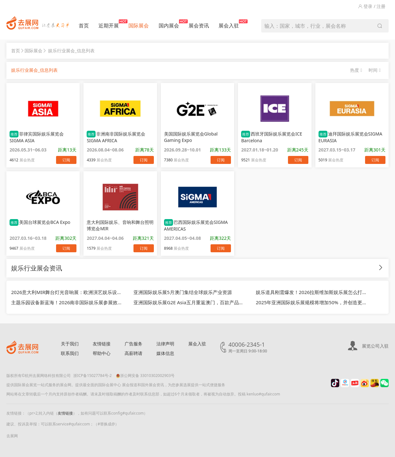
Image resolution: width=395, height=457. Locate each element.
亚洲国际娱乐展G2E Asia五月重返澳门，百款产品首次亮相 (189, 302)
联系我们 (70, 353)
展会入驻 (229, 24)
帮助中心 (102, 353)
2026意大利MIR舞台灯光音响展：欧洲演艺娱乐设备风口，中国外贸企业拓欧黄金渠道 (67, 292)
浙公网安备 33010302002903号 (145, 375)
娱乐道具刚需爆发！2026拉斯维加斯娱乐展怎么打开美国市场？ (312, 292)
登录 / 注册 (371, 6)
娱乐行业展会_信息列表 (71, 51)
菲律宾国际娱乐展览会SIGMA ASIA (37, 137)
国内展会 (169, 24)
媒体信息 (165, 353)
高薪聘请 (133, 353)
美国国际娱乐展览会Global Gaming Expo (191, 137)
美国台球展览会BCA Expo (40, 222)
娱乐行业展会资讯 (36, 268)
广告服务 (133, 344)
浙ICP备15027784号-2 (92, 375)
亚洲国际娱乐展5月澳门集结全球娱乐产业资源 (182, 292)
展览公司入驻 (375, 346)
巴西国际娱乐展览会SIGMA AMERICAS (196, 225)
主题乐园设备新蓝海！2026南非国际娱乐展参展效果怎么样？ (67, 302)
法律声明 (165, 344)
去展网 (12, 436)
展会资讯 (199, 25)
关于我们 (70, 344)
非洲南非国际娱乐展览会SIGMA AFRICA (116, 137)
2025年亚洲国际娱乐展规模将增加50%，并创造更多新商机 (312, 302)
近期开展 (108, 24)
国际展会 (138, 25)
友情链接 (102, 344)
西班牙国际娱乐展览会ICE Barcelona (271, 137)
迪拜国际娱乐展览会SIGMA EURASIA (350, 137)
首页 (84, 25)
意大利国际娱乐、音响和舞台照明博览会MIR (120, 225)
